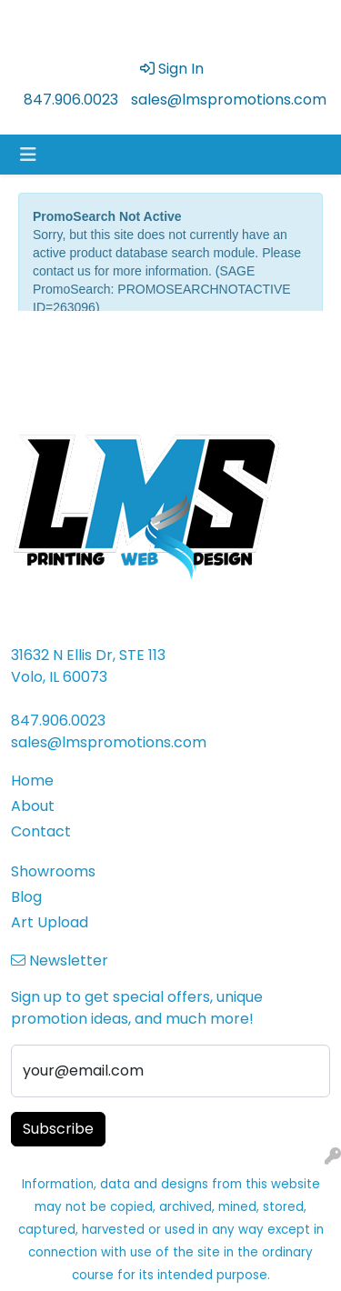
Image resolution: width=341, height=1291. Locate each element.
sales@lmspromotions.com (228, 99)
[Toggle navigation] (28, 154)
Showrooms (53, 871)
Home (32, 780)
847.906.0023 (71, 99)
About (33, 806)
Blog (26, 896)
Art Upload (49, 922)
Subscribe (58, 1128)
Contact (41, 831)
